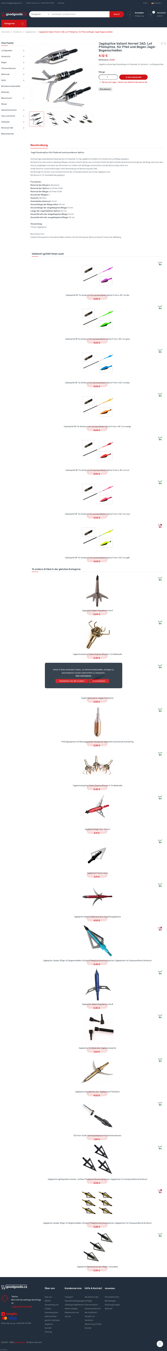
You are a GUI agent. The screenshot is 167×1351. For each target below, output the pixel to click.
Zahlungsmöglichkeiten (74, 1305)
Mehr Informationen (83, 676)
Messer (4, 104)
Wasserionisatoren (9, 110)
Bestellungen (110, 1301)
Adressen (109, 1309)
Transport (69, 1297)
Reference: (104, 60)
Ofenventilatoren (8, 68)
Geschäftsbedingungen (74, 1301)
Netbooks (5, 92)
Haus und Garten (8, 116)
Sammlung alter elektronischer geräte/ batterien (52, 1316)
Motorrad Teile (7, 128)
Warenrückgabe (71, 1309)
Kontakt (61, 3)
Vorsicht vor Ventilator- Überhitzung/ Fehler (93, 1320)
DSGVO (48, 1301)
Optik (3, 80)
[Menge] (108, 77)
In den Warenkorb (133, 77)
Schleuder (5, 122)
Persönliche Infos (112, 1297)
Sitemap (48, 1332)
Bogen (4, 62)
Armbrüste (5, 56)
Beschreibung (39, 145)
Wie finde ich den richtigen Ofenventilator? (91, 1301)
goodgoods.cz (20, 1342)
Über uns (48, 1297)
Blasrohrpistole (7, 134)
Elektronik (5, 74)
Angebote (49, 1324)
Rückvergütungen (112, 1305)
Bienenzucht (6, 98)
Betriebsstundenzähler (11, 86)
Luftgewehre (6, 51)
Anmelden (110, 1288)
